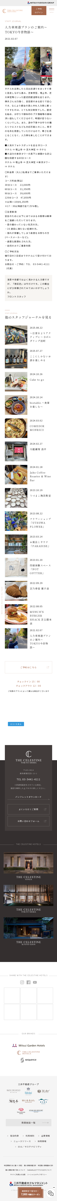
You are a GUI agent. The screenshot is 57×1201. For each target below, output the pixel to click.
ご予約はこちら (28, 667)
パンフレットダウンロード (28, 796)
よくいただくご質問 (28, 809)
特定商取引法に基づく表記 (13, 1165)
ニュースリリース (22, 1141)
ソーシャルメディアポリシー (37, 1174)
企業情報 (45, 1135)
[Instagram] (12, 995)
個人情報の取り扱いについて (15, 1170)
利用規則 (30, 1135)
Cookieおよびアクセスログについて (39, 1170)
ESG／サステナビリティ (30, 1146)
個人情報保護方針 (30, 1165)
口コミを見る (16, 724)
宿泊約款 (14, 1135)
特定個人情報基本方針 (45, 1165)
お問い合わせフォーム (29, 821)
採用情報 (42, 1141)
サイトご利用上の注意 (17, 1174)
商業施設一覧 (28, 1122)
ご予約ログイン (39, 10)
